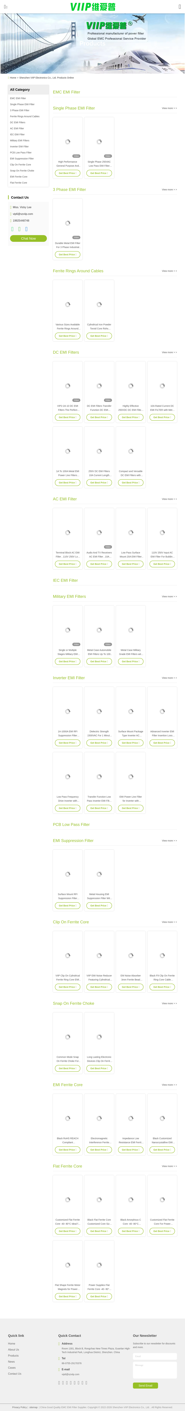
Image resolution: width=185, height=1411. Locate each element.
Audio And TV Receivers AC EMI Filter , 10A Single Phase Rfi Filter (99, 556)
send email (145, 1385)
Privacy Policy (19, 1407)
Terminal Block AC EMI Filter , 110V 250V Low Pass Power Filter (68, 556)
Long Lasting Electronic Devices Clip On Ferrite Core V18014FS (99, 1061)
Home (13, 77)
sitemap (33, 1407)
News (11, 1361)
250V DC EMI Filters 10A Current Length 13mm (99, 475)
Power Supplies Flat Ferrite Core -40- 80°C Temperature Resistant (99, 1289)
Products (13, 1355)
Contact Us (14, 1373)
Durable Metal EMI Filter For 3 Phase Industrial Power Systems (67, 247)
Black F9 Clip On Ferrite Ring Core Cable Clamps (162, 979)
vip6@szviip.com (23, 214)
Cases (12, 1367)
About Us (13, 1349)
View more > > (169, 108)
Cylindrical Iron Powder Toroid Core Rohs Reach (99, 328)
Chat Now (28, 238)
